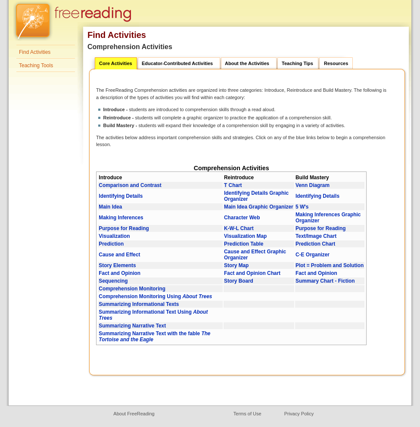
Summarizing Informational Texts (139, 304)
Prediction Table (243, 244)
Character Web (242, 218)
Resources (336, 63)
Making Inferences (121, 218)
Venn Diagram (313, 185)
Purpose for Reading (124, 228)
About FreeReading (133, 413)
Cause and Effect (119, 255)
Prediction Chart (315, 244)
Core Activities (115, 63)
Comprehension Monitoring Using (155, 296)
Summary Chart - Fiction (325, 281)
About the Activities (247, 63)
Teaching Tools (36, 65)
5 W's (302, 207)
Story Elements (117, 265)
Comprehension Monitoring (132, 289)
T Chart (233, 185)
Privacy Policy (299, 413)
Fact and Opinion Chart (252, 273)
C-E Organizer (313, 255)
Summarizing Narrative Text (132, 326)
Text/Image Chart (316, 236)
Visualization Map (245, 236)
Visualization (114, 236)
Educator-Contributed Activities (177, 63)
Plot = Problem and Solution (330, 265)
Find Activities (34, 52)
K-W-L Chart (239, 228)
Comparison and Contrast (130, 185)
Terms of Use (247, 413)
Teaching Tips (297, 63)
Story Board (238, 281)
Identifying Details (121, 196)
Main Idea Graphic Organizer (258, 207)
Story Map (236, 265)
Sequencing (113, 281)
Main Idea (110, 207)
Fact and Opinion (119, 273)
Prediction (111, 244)
